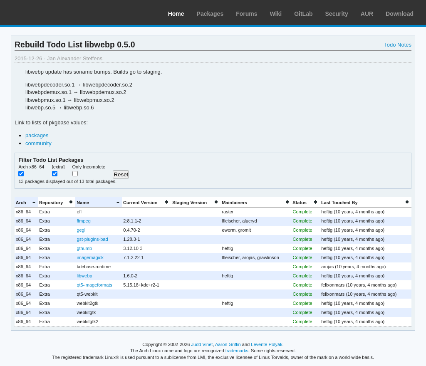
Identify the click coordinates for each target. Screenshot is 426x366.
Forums (246, 13)
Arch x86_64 (31, 166)
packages (37, 135)
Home (176, 13)
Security (336, 13)
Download (400, 13)
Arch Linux (45, 12)
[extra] (58, 166)
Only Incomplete (89, 166)
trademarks (236, 350)
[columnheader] (26, 202)
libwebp (84, 275)
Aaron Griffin (228, 344)
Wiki (276, 13)
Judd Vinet (202, 344)
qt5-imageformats (94, 284)
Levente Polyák (266, 344)
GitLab (303, 13)
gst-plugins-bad (92, 239)
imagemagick (90, 257)
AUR (367, 13)
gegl (81, 230)
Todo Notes (397, 45)
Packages (210, 13)
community (38, 143)
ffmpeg (83, 220)
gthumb (84, 248)
